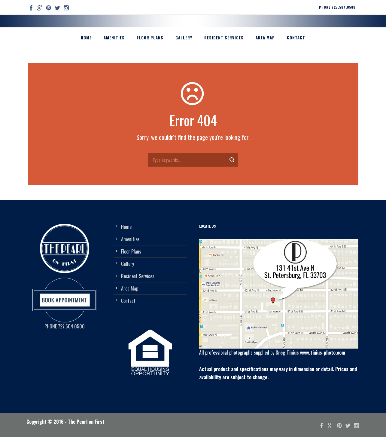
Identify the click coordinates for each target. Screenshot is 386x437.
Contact (296, 38)
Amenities (114, 38)
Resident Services (224, 38)
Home (86, 38)
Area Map (265, 38)
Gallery (183, 38)
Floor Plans (150, 38)
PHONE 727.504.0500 (337, 7)
